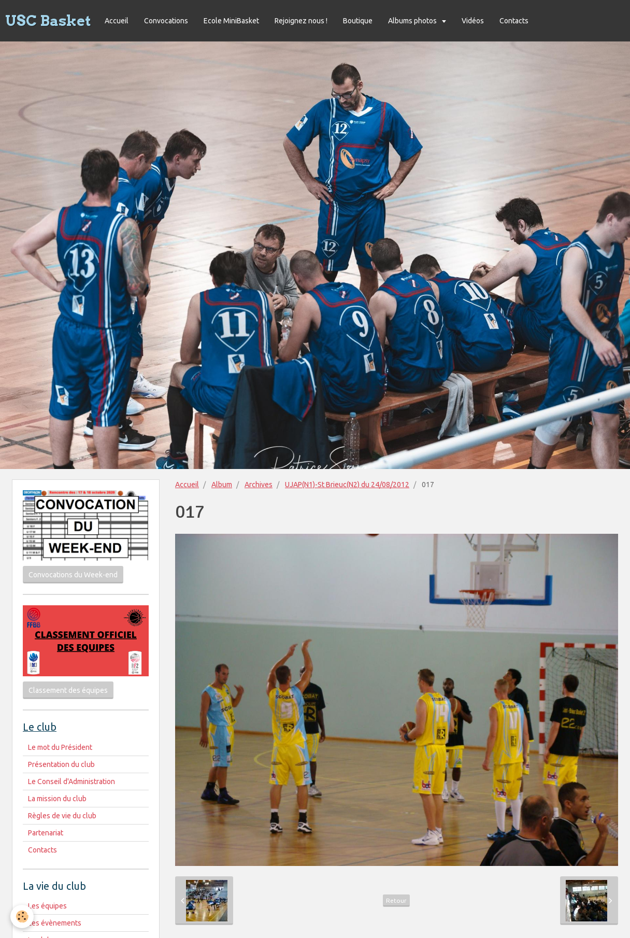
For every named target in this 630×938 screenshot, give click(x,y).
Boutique (358, 21)
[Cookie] (22, 916)
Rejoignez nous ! (301, 21)
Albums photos (413, 21)
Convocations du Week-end (73, 575)
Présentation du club (61, 764)
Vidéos (473, 21)
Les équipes (47, 906)
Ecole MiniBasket (231, 21)
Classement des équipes (68, 690)
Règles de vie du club (62, 816)
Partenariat (45, 833)
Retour (396, 900)
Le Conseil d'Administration (71, 781)
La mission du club (57, 798)
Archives (259, 484)
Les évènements (54, 923)
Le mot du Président (60, 747)
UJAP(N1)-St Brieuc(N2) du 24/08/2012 (347, 484)
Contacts (513, 21)
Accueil (116, 21)
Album (221, 484)
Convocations (166, 21)
